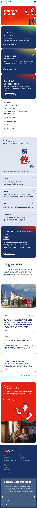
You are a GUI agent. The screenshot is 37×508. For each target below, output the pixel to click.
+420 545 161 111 (7, 461)
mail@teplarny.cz (7, 469)
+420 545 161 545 (23, 460)
